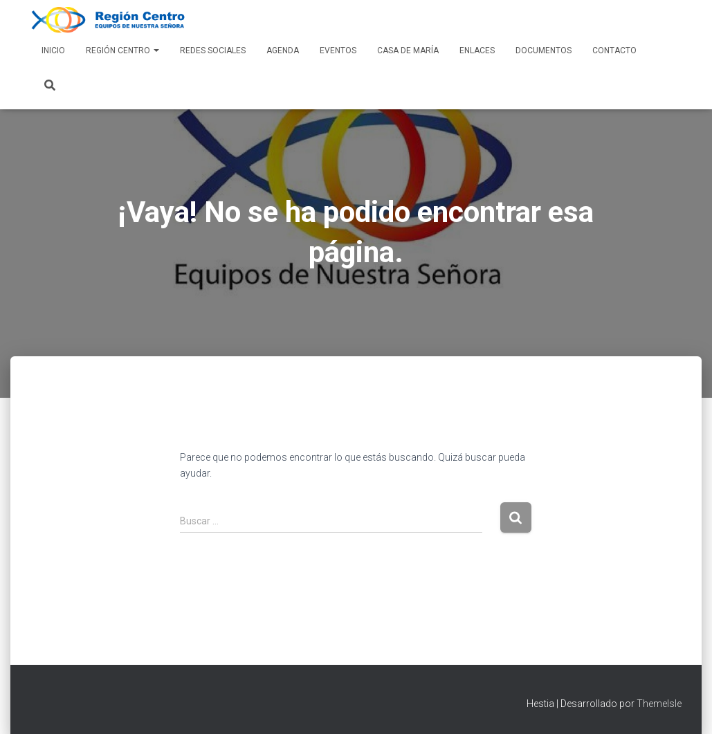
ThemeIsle (659, 703)
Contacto (614, 50)
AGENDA (282, 50)
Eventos (338, 50)
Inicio (53, 50)
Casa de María (408, 50)
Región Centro (122, 50)
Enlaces (477, 50)
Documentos (543, 50)
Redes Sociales (213, 50)
